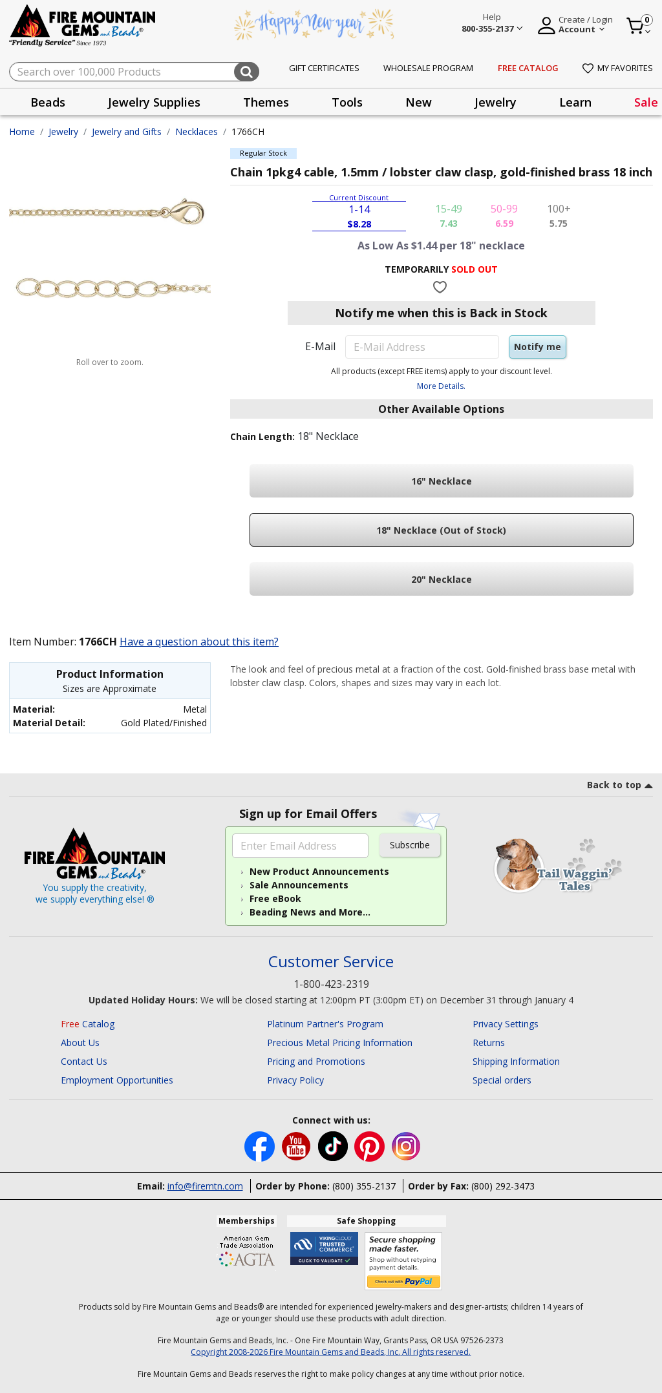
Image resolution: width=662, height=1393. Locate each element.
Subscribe (410, 845)
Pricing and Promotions (316, 1061)
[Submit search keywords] (246, 71)
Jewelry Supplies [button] (154, 102)
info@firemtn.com (205, 1186)
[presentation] (48, 102)
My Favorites (617, 68)
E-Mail (320, 346)
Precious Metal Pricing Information (339, 1042)
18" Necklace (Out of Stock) (441, 530)
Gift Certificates (324, 68)
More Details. (441, 386)
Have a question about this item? (199, 641)
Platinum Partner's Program (325, 1024)
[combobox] (134, 71)
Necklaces (196, 131)
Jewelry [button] (496, 102)
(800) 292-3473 (503, 1186)
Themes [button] (266, 102)
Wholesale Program (428, 68)
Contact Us (84, 1061)
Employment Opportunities (117, 1080)
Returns (489, 1042)
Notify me (537, 346)
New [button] (418, 102)
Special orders (502, 1080)
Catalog (87, 1024)
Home (22, 131)
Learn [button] (575, 102)
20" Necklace (441, 579)
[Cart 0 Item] (639, 26)
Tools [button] (347, 102)
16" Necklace (441, 481)
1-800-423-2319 (331, 984)
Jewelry (63, 131)
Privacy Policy (295, 1080)
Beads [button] (47, 102)
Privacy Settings (506, 1024)
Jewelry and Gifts (127, 131)
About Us (80, 1042)
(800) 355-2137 (364, 1186)
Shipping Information (516, 1061)
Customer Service (331, 961)
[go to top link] (620, 787)
